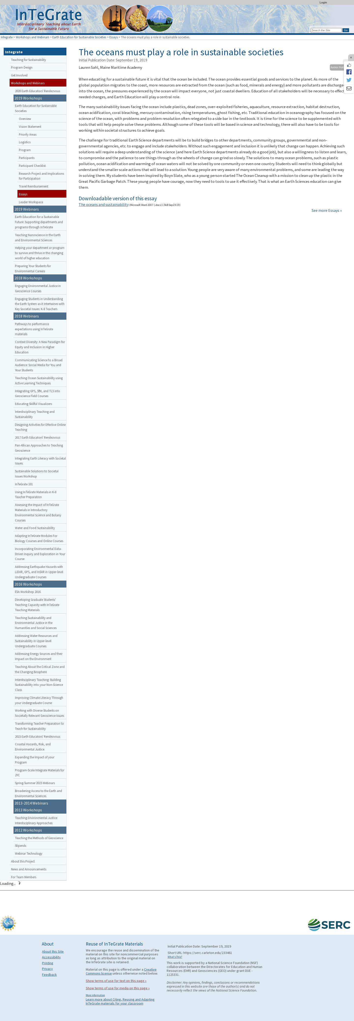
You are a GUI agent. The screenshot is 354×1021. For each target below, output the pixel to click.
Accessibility (51, 957)
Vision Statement (30, 127)
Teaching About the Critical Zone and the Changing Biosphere (40, 669)
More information (95, 995)
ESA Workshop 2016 (28, 592)
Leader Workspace (31, 202)
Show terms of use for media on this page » (118, 988)
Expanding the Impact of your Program (34, 759)
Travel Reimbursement (33, 186)
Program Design (21, 67)
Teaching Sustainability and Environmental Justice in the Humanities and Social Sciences (36, 623)
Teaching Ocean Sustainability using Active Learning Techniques (39, 380)
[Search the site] (326, 30)
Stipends (20, 846)
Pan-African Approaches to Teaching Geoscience (39, 447)
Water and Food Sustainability (35, 528)
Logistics (24, 142)
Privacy (47, 968)
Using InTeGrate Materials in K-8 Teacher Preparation (35, 494)
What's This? (175, 957)
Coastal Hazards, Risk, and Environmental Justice (33, 746)
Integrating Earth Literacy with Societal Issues (40, 460)
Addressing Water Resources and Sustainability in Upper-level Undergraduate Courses (36, 641)
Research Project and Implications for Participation (41, 176)
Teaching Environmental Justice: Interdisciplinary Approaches (36, 820)
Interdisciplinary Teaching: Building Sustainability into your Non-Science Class (39, 685)
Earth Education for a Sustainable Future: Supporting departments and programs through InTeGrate (39, 222)
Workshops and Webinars (32, 37)
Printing (47, 963)
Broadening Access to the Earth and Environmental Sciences (38, 793)
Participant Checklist (32, 166)
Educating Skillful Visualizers (33, 404)
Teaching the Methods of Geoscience (39, 838)
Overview (25, 119)
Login (323, 2)
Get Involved (19, 75)
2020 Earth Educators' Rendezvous (37, 91)
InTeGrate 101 (24, 484)
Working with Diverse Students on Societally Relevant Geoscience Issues (39, 713)
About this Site (53, 951)
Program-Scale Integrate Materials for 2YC (39, 772)
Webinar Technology (28, 853)
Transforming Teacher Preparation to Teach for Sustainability (39, 726)
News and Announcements (28, 869)
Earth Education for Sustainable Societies (79, 37)
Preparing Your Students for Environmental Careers (33, 268)
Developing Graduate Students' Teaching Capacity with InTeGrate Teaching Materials (37, 605)
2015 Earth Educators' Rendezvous (37, 736)
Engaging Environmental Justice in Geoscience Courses (38, 288)
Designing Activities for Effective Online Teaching (40, 427)
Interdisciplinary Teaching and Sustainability (35, 414)
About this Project (23, 861)
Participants (26, 158)
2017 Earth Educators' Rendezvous (37, 437)
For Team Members (23, 877)
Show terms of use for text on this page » (116, 980)
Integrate (7, 37)
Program (25, 150)
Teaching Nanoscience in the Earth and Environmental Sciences (37, 237)
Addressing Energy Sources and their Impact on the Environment (38, 656)
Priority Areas (27, 134)
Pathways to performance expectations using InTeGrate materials (34, 329)
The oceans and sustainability (104, 204)
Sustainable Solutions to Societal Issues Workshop (37, 473)
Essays (113, 37)
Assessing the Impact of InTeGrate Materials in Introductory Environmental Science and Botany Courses (38, 512)
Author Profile (338, 67)
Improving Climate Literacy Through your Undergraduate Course (39, 700)
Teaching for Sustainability (28, 60)
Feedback (49, 974)
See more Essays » (327, 210)
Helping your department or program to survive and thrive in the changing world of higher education (39, 253)
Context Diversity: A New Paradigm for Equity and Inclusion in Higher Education (40, 347)
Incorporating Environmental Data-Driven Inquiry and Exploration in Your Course (40, 554)
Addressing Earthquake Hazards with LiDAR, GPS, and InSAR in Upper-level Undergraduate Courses (39, 572)
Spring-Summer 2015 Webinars (35, 783)
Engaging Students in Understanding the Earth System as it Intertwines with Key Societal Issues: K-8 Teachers (39, 304)
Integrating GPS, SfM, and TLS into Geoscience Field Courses (37, 393)
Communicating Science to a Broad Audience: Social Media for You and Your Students (38, 365)
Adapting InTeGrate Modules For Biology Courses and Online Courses (39, 538)
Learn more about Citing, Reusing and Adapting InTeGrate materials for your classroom (120, 1001)
